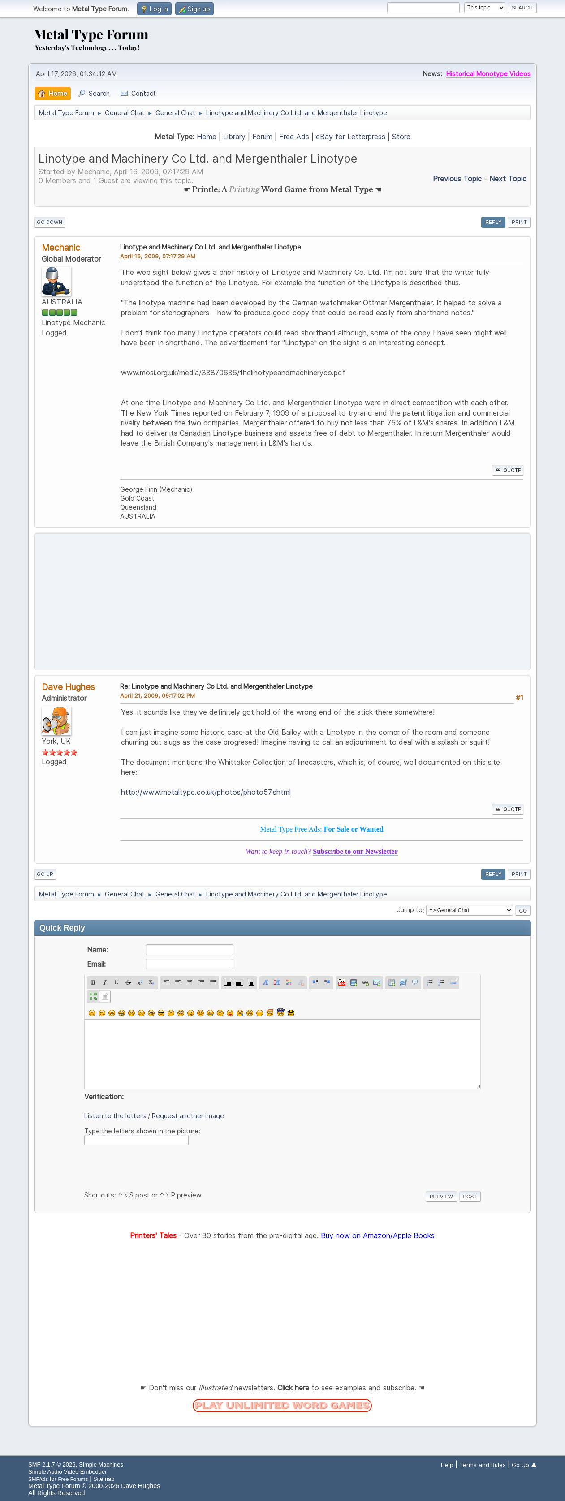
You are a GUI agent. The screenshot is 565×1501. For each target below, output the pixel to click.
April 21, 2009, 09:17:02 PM (157, 695)
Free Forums (73, 1479)
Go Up (45, 874)
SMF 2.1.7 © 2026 (51, 1464)
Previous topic (457, 178)
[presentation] (152, 1166)
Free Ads (294, 136)
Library (234, 136)
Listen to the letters (115, 1115)
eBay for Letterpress (350, 136)
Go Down (49, 222)
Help (447, 1464)
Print (519, 222)
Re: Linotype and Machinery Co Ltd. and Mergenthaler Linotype (216, 686)
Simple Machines (101, 1464)
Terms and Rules (482, 1464)
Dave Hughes (68, 687)
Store (401, 136)
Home (206, 136)
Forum (262, 136)
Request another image (188, 1115)
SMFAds (38, 1479)
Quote (507, 470)
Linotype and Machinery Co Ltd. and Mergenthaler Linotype (210, 247)
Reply (493, 222)
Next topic (507, 178)
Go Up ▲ (524, 1464)
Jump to (410, 910)
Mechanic (61, 247)
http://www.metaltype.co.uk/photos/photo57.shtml (206, 792)
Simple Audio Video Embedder (67, 1471)
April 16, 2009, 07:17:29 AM (157, 256)
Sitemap (104, 1478)
